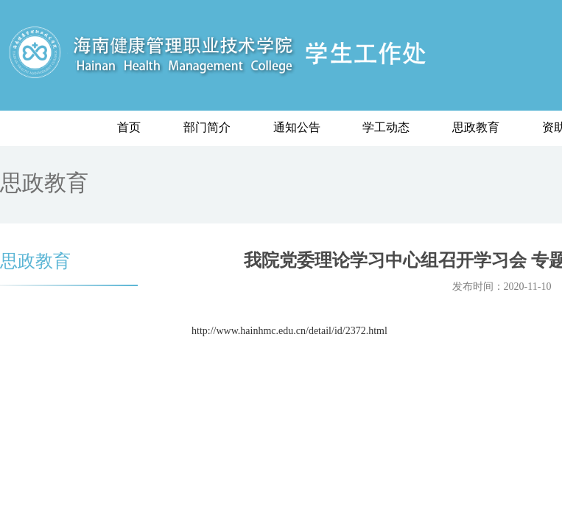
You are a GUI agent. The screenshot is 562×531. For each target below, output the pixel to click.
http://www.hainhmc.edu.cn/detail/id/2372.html (289, 330)
